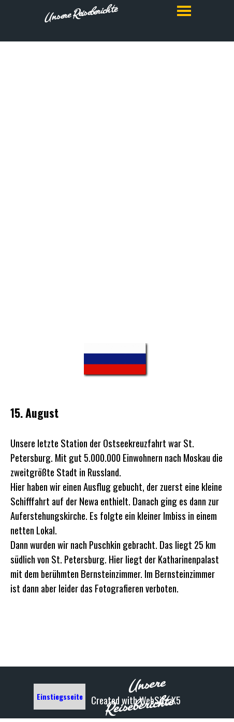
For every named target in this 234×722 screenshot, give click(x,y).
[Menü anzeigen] (184, 10)
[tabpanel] (117, 271)
